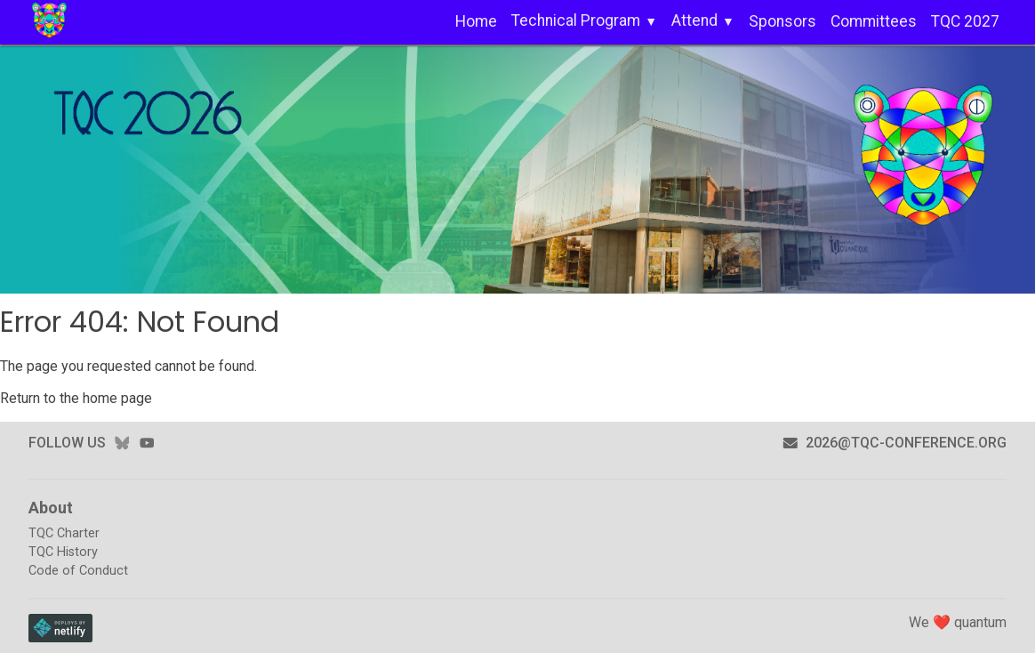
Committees (873, 21)
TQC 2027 (965, 21)
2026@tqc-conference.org (894, 442)
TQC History (63, 552)
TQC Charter (64, 533)
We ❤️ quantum (958, 622)
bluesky (122, 442)
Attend (694, 20)
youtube (147, 442)
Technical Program (575, 20)
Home (476, 21)
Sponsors (782, 21)
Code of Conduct (78, 570)
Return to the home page (76, 398)
